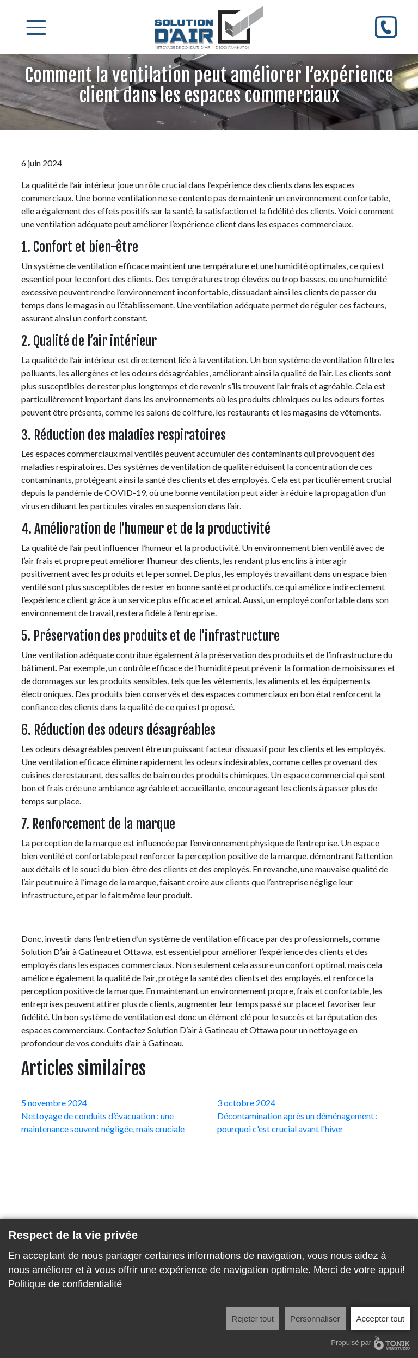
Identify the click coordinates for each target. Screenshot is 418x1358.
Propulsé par (370, 1343)
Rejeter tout (252, 1318)
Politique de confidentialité (65, 1284)
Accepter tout (380, 1318)
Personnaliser (315, 1318)
